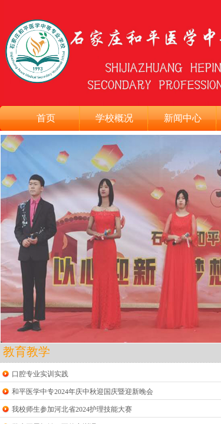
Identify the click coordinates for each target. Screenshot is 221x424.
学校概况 (114, 118)
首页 (46, 118)
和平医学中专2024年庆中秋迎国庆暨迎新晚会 (82, 391)
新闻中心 (183, 118)
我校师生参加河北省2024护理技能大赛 (72, 409)
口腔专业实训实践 (40, 374)
